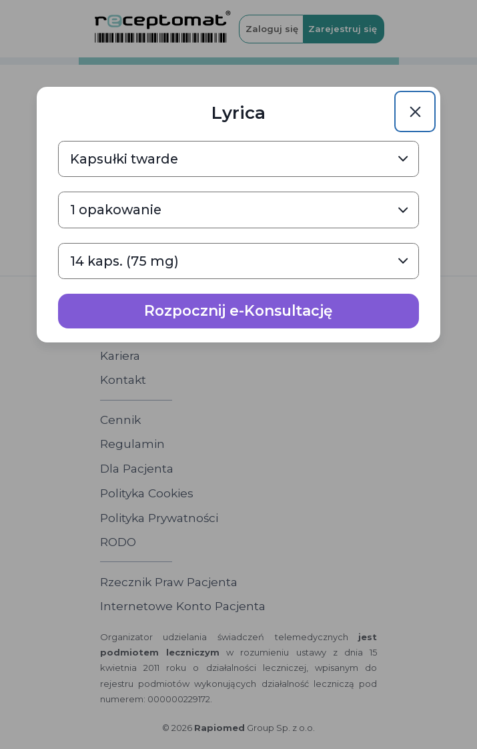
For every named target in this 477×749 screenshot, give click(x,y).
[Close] (415, 111)
